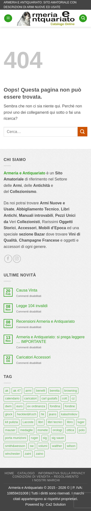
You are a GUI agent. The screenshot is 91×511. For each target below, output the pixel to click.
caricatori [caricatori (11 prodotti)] (30, 398)
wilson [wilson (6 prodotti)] (71, 446)
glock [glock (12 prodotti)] (8, 414)
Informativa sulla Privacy (61, 473)
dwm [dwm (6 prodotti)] (8, 406)
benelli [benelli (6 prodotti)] (40, 390)
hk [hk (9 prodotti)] (42, 414)
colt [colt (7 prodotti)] (64, 398)
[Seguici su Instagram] (17, 259)
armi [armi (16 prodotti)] (28, 390)
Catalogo (26, 473)
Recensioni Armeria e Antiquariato (45, 321)
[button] (8, 18)
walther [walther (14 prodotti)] (57, 446)
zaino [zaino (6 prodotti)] (39, 453)
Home (9, 473)
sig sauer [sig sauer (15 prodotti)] (57, 438)
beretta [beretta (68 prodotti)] (55, 390)
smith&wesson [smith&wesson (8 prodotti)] (15, 446)
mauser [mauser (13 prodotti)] (10, 430)
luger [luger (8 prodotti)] (81, 422)
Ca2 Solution (56, 504)
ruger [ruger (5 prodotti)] (34, 438)
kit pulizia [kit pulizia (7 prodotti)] (11, 422)
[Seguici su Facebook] (8, 259)
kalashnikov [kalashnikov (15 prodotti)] (69, 414)
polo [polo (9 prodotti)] (82, 430)
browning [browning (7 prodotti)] (70, 390)
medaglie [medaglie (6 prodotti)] (26, 430)
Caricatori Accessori (33, 357)
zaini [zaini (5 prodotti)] (28, 453)
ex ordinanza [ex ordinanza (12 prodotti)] (36, 406)
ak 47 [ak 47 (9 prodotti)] (17, 390)
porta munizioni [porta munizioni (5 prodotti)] (15, 438)
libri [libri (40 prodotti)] (40, 422)
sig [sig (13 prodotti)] (45, 438)
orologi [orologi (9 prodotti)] (57, 430)
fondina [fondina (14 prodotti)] (55, 406)
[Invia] (82, 131)
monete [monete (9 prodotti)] (43, 430)
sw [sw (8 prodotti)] (32, 446)
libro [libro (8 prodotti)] (70, 422)
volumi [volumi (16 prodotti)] (42, 446)
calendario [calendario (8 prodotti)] (12, 398)
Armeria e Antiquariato (24, 173)
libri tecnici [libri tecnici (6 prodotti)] (55, 422)
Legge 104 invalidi (32, 306)
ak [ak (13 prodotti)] (6, 390)
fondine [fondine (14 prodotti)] (70, 406)
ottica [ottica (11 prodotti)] (70, 430)
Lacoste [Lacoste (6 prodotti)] (28, 422)
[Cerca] (83, 18)
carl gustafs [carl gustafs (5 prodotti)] (49, 398)
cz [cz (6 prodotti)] (73, 398)
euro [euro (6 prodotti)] (19, 406)
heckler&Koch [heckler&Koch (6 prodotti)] (26, 414)
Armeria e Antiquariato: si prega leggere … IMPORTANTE (50, 339)
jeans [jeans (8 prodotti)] (53, 414)
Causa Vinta (26, 290)
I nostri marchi (46, 480)
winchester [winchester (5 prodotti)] (12, 453)
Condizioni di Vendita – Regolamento (45, 476)
